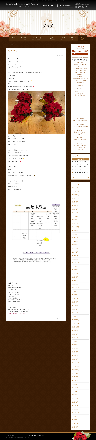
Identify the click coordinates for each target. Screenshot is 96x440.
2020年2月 (75, 398)
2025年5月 (75, 212)
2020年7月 (75, 380)
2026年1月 (75, 187)
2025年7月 (75, 205)
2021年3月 (75, 352)
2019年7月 (75, 423)
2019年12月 (75, 405)
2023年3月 (75, 277)
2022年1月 (75, 316)
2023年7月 (75, 266)
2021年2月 (75, 355)
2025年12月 (75, 191)
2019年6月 (75, 427)
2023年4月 (75, 273)
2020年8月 (75, 377)
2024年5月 (75, 245)
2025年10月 (75, 198)
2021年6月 (75, 341)
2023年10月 (75, 262)
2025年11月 (75, 195)
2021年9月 (75, 330)
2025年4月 (75, 216)
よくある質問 (30, 435)
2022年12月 (75, 284)
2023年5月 (75, 270)
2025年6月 (75, 209)
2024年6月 (75, 241)
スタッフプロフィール (21, 435)
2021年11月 (75, 323)
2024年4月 (75, 248)
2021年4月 (75, 348)
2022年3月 (75, 309)
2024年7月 (75, 237)
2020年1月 (75, 402)
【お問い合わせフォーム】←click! (17, 313)
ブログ (63, 318)
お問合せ (39, 435)
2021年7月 (75, 337)
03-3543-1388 (47, 5)
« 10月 (75, 177)
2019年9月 (75, 416)
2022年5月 (75, 305)
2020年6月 (75, 384)
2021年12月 (75, 320)
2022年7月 (75, 298)
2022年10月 (75, 287)
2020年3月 (75, 395)
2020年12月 (75, 362)
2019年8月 (75, 420)
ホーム (7, 44)
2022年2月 (75, 312)
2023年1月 (75, 280)
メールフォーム (65, 5)
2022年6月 (75, 302)
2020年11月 (75, 366)
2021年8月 (75, 334)
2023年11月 (75, 259)
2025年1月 (75, 223)
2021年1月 (75, 359)
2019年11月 (75, 409)
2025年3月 (75, 220)
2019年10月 (75, 412)
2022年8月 (75, 295)
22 (73, 172)
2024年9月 (75, 230)
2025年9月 (75, 202)
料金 (35, 435)
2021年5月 (75, 345)
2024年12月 (75, 227)
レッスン (12, 435)
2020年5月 (75, 387)
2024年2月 (75, 252)
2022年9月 (75, 291)
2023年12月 (75, 255)
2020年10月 (75, 370)
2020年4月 (75, 391)
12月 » (87, 177)
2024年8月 (75, 234)
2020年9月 (75, 373)
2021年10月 (75, 327)
